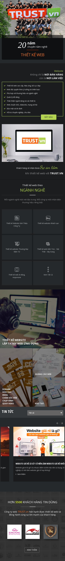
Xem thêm (32, 550)
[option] (14, 532)
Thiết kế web (32, 54)
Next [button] (62, 423)
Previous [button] (57, 423)
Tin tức (7, 411)
